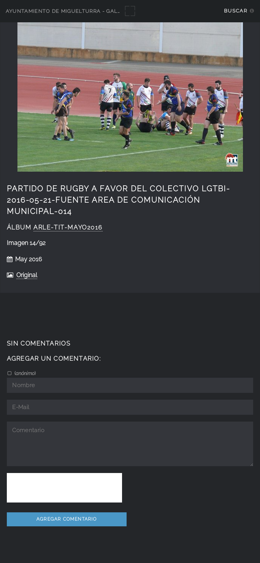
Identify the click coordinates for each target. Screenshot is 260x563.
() (24, 373)
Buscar (235, 11)
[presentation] (64, 488)
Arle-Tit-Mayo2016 (68, 227)
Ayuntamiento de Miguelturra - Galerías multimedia (88, 11)
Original (26, 275)
